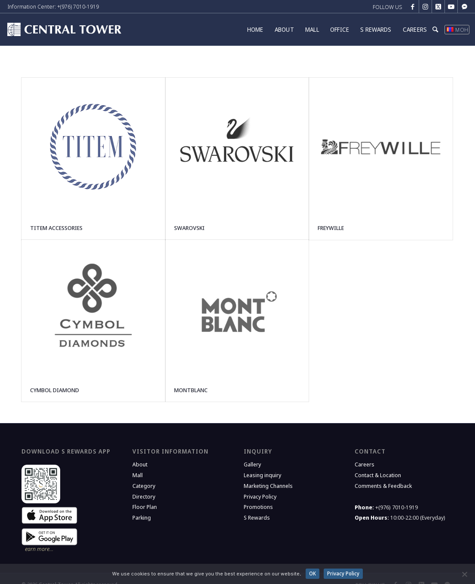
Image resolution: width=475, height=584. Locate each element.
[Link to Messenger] (464, 6)
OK (312, 573)
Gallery (252, 464)
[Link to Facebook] (412, 6)
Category (143, 486)
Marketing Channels (268, 486)
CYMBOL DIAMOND (54, 390)
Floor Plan (144, 507)
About (139, 464)
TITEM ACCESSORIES (56, 228)
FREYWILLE (331, 228)
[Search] (435, 29)
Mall (137, 475)
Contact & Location (378, 475)
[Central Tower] (66, 29)
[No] (464, 574)
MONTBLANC (191, 390)
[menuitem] (255, 29)
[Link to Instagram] (425, 6)
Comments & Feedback (383, 486)
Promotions (258, 507)
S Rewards (257, 517)
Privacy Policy (260, 496)
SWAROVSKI (189, 228)
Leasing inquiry (262, 475)
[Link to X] (438, 6)
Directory (143, 496)
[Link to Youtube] (451, 6)
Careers (364, 464)
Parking (141, 517)
